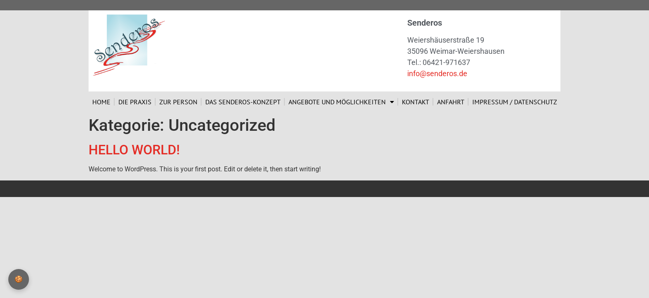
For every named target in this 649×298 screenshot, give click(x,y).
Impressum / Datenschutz (514, 102)
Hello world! (134, 150)
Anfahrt (450, 102)
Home (101, 102)
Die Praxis (134, 102)
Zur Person (178, 102)
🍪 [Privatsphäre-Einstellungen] (18, 279)
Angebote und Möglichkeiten (341, 101)
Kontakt (415, 102)
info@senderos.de (437, 73)
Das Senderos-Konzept (243, 102)
